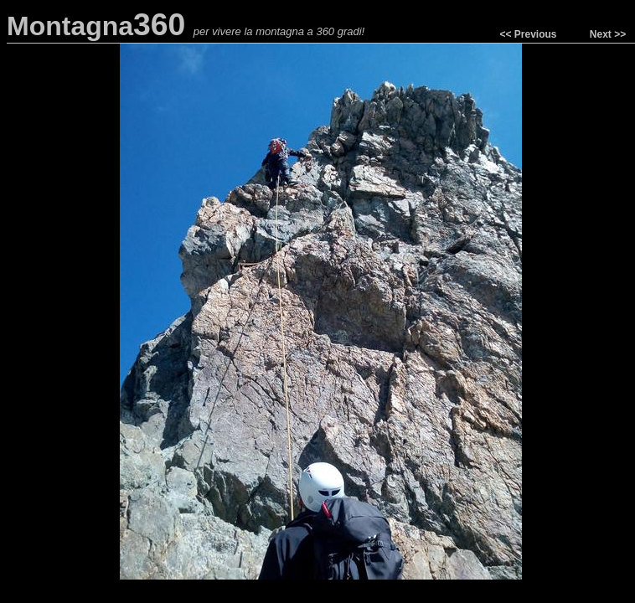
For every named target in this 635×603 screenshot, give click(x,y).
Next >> (608, 34)
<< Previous (527, 34)
